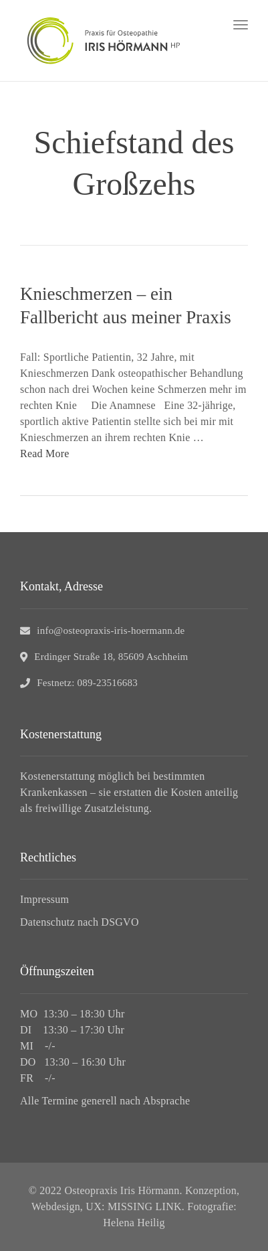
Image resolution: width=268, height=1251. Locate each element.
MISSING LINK (145, 1206)
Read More (45, 453)
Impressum (44, 899)
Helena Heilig (133, 1222)
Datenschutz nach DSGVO (79, 922)
